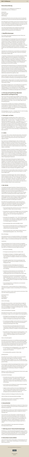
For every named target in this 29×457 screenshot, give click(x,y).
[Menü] (27, 1)
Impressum (14, 454)
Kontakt (14, 450)
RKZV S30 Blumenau (5, 1)
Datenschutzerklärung (14, 453)
